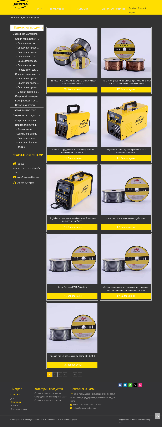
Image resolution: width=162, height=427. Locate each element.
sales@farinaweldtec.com (84, 408)
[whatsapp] (130, 385)
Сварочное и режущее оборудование (28, 110)
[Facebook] (120, 385)
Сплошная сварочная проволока (29, 74)
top (157, 416)
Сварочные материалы (25, 34)
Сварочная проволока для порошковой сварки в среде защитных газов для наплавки (30, 47)
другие (21, 147)
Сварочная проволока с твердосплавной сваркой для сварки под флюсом (30, 52)
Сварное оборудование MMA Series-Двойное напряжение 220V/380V (72, 151)
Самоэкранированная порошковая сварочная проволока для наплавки (30, 61)
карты (140, 420)
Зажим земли (24, 129)
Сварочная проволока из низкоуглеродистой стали (30, 78)
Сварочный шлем (27, 142)
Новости (14, 405)
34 (75, 374)
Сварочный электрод (26, 96)
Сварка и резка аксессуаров (47, 400)
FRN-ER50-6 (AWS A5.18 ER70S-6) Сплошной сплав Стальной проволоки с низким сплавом (126, 82)
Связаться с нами (18, 409)
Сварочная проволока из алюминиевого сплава (30, 87)
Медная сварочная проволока (30, 92)
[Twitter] (135, 385)
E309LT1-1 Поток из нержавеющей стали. (126, 218)
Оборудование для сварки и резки (50, 397)
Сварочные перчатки (28, 138)
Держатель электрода (29, 133)
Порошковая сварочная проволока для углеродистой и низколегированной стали (30, 43)
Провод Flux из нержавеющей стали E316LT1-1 (72, 356)
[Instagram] (140, 385)
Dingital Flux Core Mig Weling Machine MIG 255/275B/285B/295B (126, 151)
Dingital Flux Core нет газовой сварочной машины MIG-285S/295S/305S (72, 219)
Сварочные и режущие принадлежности (28, 115)
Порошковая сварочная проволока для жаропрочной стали (30, 70)
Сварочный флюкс (25, 105)
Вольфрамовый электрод (29, 100)
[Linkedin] (125, 385)
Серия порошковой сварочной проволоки (29, 39)
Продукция (15, 402)
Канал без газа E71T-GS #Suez (72, 287)
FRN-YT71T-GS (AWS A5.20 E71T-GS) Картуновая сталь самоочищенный (72, 82)
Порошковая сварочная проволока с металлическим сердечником (30, 56)
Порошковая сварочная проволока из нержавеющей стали (30, 65)
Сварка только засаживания (47, 393)
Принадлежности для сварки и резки (29, 125)
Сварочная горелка (25, 120)
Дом (12, 398)
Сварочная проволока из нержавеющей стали (30, 83)
